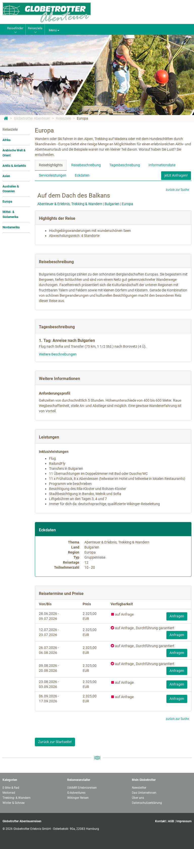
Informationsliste (162, 165)
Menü (54, 30)
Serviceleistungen (52, 175)
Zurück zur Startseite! (55, 742)
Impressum (183, 821)
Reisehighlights (51, 165)
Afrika (6, 140)
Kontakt (160, 821)
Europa (82, 118)
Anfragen (176, 616)
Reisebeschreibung (86, 165)
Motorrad (9, 793)
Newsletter (139, 787)
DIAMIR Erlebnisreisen (82, 787)
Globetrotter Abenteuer (32, 118)
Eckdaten (82, 175)
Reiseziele (63, 118)
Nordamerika (11, 227)
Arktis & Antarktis (14, 166)
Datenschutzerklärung (147, 803)
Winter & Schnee (14, 803)
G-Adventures (76, 793)
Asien (6, 176)
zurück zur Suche (177, 189)
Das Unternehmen (144, 793)
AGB (171, 821)
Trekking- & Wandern (17, 798)
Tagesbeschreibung (124, 165)
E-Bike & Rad (11, 787)
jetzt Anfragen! (176, 175)
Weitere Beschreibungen (58, 354)
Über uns (138, 798)
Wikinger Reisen (78, 798)
